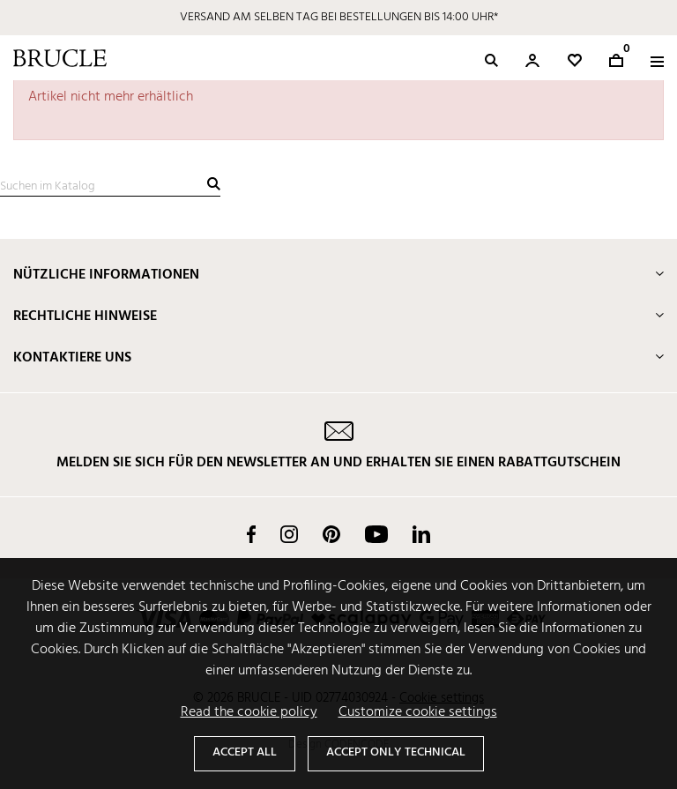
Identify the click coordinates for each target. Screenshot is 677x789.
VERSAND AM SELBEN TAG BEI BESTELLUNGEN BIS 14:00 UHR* (339, 17)
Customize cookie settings (417, 712)
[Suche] (110, 187)
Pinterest (331, 534)
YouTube (376, 534)
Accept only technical (395, 752)
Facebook (251, 534)
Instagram (289, 534)
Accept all (244, 752)
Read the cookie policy (249, 712)
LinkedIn (421, 534)
